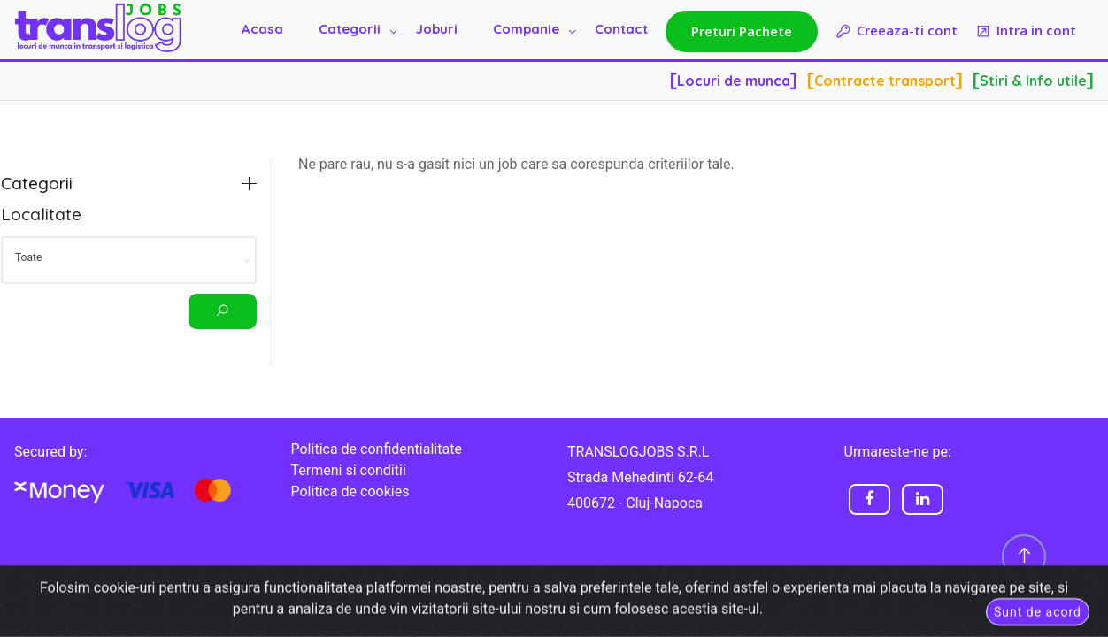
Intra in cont (1025, 31)
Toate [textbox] (28, 257)
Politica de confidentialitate (376, 449)
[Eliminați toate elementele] (215, 254)
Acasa (262, 28)
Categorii (350, 28)
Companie (526, 28)
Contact (621, 28)
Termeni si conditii (348, 470)
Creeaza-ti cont (896, 31)
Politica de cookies (350, 491)
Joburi (437, 28)
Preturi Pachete (741, 31)
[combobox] (129, 260)
